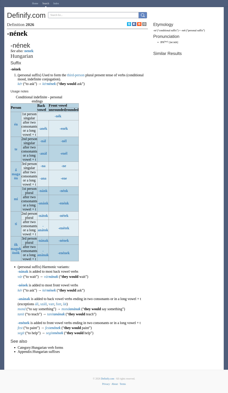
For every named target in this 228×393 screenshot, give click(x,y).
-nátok (43, 216)
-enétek (63, 228)
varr (51, 304)
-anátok (43, 228)
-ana (43, 178)
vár (20, 277)
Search (45, 3)
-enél (63, 153)
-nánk (42, 191)
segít (21, 333)
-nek (183, 30)
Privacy (106, 384)
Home (35, 3)
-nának (43, 240)
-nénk (63, 191)
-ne (63, 166)
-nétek (63, 216)
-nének (64, 240)
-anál (43, 153)
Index (56, 3)
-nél (64, 141)
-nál (43, 141)
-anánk (43, 203)
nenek (28, 51)
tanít (21, 314)
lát (64, 304)
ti (16, 224)
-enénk (64, 203)
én (16, 124)
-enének (64, 253)
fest (20, 328)
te (16, 149)
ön (16, 178)
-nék (58, 116)
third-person (75, 75)
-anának (43, 253)
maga (16, 174)
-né (154, 30)
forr (58, 304)
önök (16, 253)
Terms (123, 384)
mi (16, 199)
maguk (16, 249)
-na (43, 166)
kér (20, 84)
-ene (64, 178)
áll (36, 304)
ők (16, 245)
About (115, 384)
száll (43, 304)
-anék (43, 128)
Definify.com (107, 378)
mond (21, 309)
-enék (63, 128)
